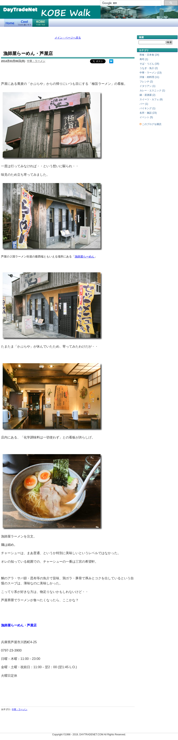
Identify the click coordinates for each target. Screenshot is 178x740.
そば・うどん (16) (149, 63)
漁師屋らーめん (84, 256)
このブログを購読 (151, 124)
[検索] (130, 3)
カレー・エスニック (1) (152, 90)
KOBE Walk (65, 14)
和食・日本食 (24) (149, 54)
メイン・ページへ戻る (68, 37)
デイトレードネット (10, 23)
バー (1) (144, 103)
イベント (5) (146, 117)
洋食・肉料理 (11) (149, 77)
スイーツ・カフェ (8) (151, 99)
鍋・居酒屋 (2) (147, 95)
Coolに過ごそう (24, 23)
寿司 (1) (144, 59)
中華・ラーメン (36, 60)
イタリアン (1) (147, 86)
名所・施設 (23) (148, 112)
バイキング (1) (147, 108)
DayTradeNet (20, 9)
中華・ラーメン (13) (151, 72)
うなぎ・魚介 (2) (149, 68)
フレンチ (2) (146, 81)
